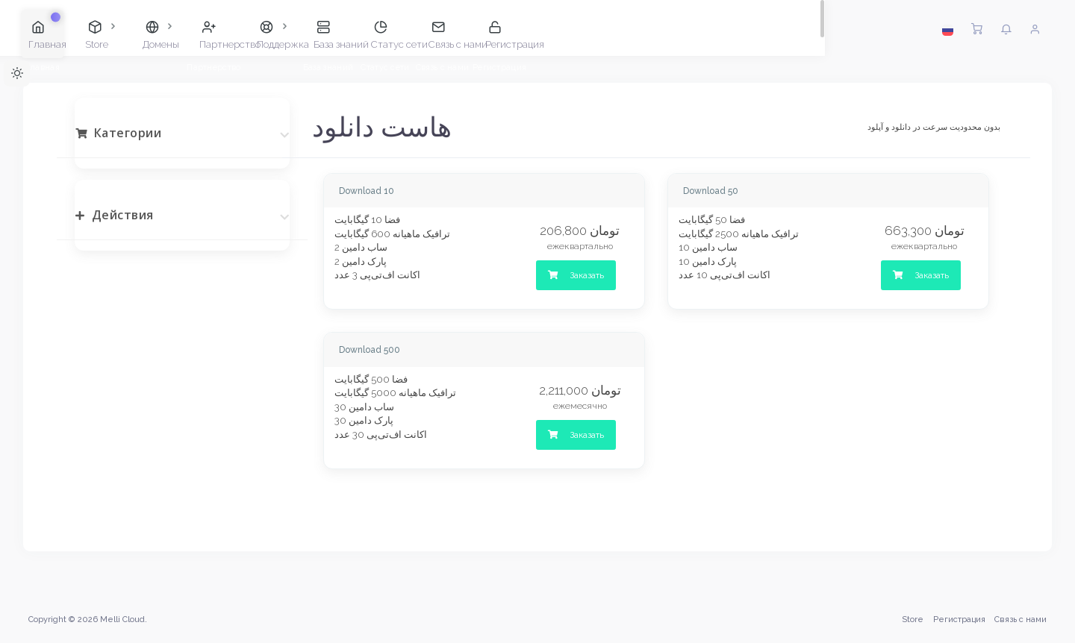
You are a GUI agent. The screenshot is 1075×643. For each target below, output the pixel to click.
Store (911, 619)
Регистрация (958, 619)
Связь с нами (1019, 619)
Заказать (576, 275)
